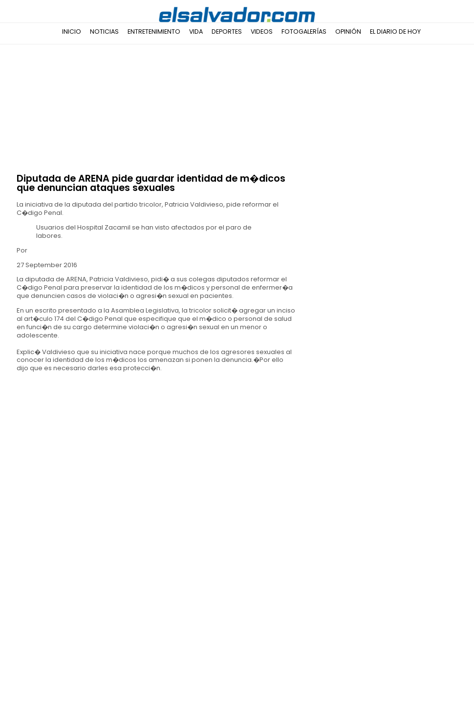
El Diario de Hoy (395, 31)
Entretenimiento (154, 31)
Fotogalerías (303, 31)
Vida (196, 31)
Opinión (348, 31)
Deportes (227, 31)
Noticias (104, 31)
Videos (262, 31)
